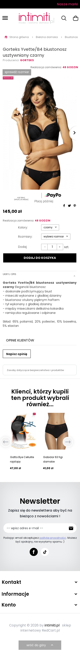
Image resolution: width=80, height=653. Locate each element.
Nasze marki (67, 4)
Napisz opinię (16, 354)
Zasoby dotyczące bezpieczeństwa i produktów (35, 370)
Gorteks (27, 60)
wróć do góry (40, 645)
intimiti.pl (52, 625)
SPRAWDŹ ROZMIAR (17, 72)
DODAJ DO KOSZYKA (40, 258)
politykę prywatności (52, 538)
